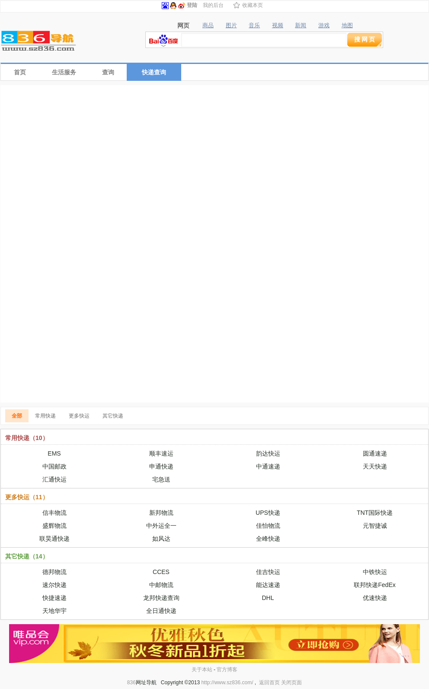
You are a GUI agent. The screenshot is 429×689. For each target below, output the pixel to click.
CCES (161, 571)
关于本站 (202, 670)
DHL (268, 597)
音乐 (254, 25)
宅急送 (161, 479)
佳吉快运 (268, 571)
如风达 (161, 538)
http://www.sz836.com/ (227, 682)
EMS (54, 453)
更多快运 (79, 416)
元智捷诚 (375, 525)
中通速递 (268, 466)
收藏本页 (252, 5)
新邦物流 (161, 512)
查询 (108, 72)
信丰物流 (54, 512)
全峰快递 (268, 538)
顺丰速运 (161, 453)
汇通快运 (54, 479)
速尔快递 (54, 584)
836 (131, 682)
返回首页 (269, 682)
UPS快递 (268, 512)
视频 (277, 25)
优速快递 (375, 597)
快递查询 (154, 72)
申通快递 (161, 466)
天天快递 (375, 466)
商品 (208, 25)
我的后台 (213, 5)
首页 (20, 72)
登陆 (192, 5)
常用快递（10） (26, 437)
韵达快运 (268, 453)
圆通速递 (375, 453)
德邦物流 (54, 571)
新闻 (300, 25)
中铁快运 (375, 571)
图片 (231, 25)
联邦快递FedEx (374, 584)
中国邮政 (54, 466)
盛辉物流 (54, 525)
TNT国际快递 (375, 512)
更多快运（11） (26, 497)
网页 (183, 25)
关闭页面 (291, 682)
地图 (347, 25)
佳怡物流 (268, 525)
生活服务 (64, 72)
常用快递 (45, 416)
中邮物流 (161, 584)
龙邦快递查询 (161, 597)
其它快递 (112, 416)
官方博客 (227, 670)
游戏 (324, 25)
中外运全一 (161, 525)
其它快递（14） (26, 556)
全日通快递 (161, 610)
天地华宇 (54, 610)
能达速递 (268, 584)
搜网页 (365, 39)
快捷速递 (54, 597)
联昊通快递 (54, 538)
